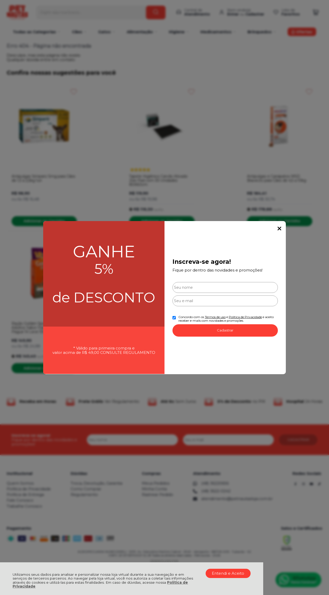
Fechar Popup (279, 228)
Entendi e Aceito (228, 573)
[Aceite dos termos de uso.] (174, 317)
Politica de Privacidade (245, 317)
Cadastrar (225, 330)
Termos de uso (215, 317)
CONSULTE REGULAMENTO (127, 352)
